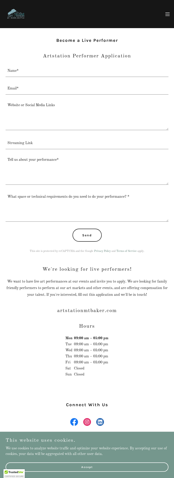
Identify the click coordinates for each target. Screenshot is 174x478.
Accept (87, 466)
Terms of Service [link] (126, 251)
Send (87, 235)
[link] (16, 14)
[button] (167, 14)
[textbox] (87, 71)
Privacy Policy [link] (102, 251)
